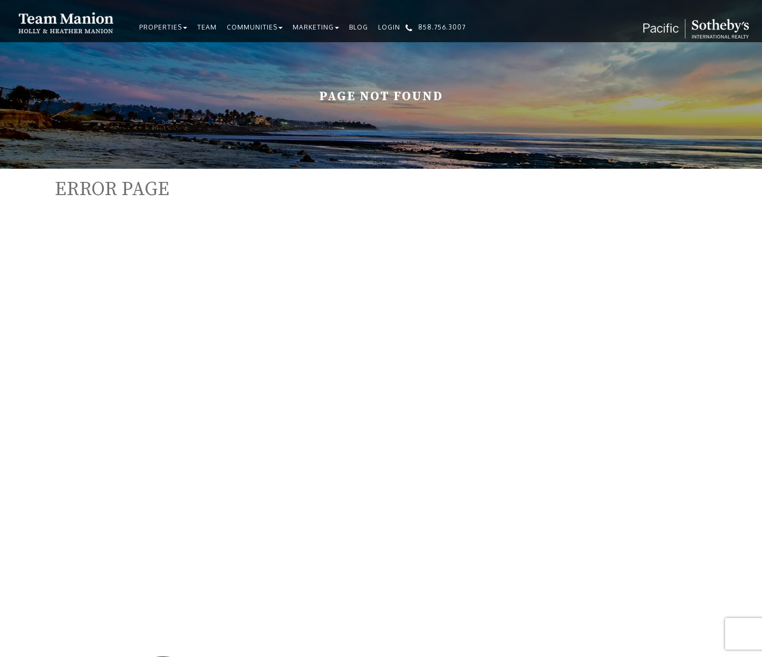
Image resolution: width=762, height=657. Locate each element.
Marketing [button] (316, 27)
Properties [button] (163, 27)
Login (389, 27)
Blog (358, 27)
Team (207, 27)
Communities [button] (255, 27)
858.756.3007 (442, 27)
